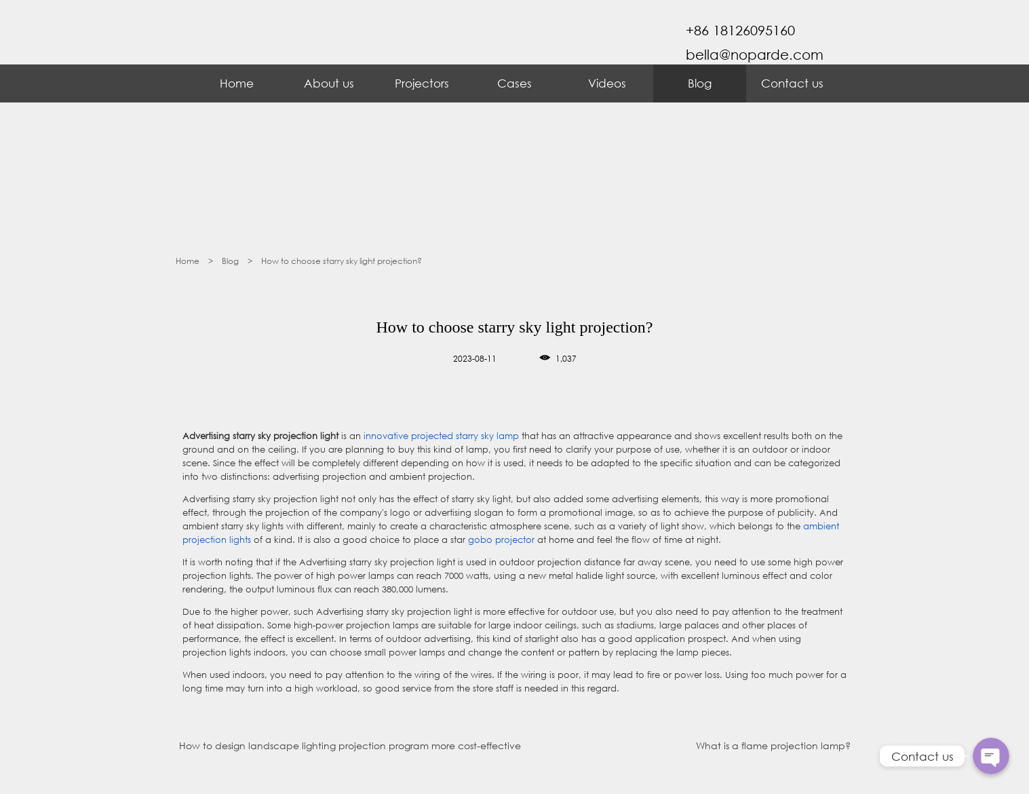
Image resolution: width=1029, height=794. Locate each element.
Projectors (422, 83)
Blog (700, 83)
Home (237, 83)
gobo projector (501, 540)
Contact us (792, 83)
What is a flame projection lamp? (773, 745)
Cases (514, 83)
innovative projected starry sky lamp (441, 436)
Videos (607, 83)
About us (329, 83)
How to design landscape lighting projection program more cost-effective (350, 745)
